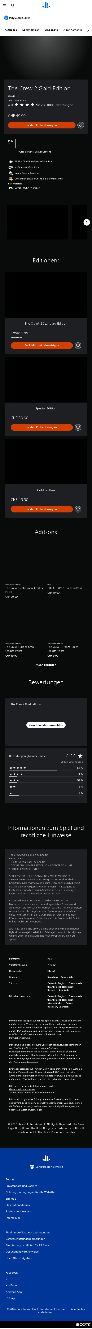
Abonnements (73, 30)
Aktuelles (11, 30)
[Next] (86, 222)
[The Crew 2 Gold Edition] (37, 222)
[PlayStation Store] (18, 18)
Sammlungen (31, 30)
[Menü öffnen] (4, 5)
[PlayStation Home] (46, 5)
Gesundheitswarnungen (22, 1089)
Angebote (51, 30)
